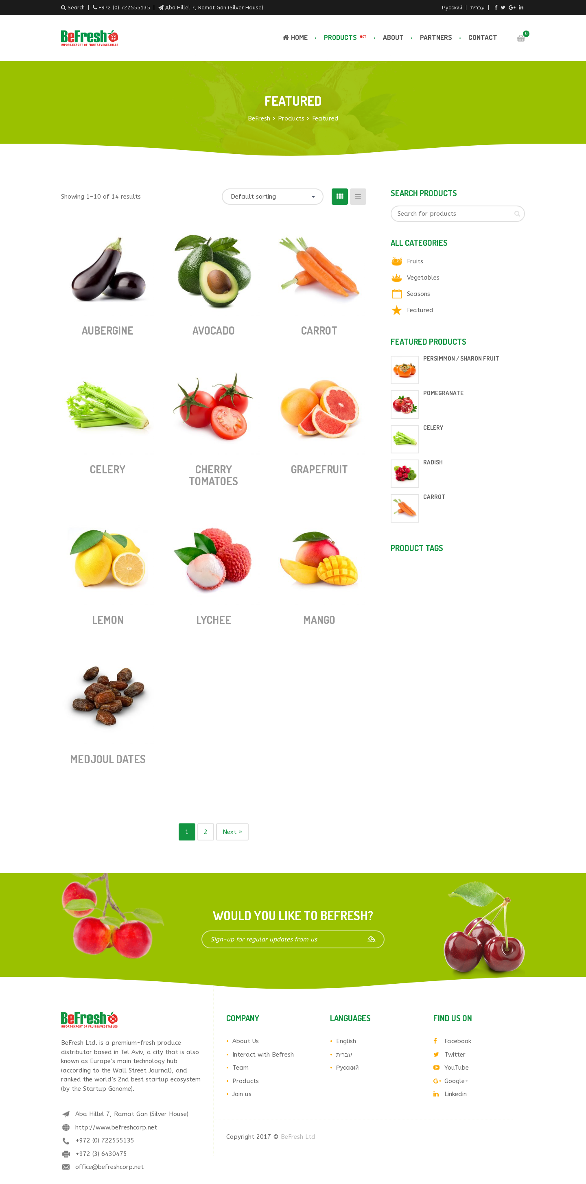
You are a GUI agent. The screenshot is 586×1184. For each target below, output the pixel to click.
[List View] (358, 196)
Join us (241, 1094)
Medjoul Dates (108, 759)
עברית (477, 7)
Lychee (213, 619)
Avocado (213, 330)
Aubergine (107, 330)
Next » (232, 832)
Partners (436, 37)
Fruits (415, 261)
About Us (245, 1041)
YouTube (451, 1067)
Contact (482, 37)
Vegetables (423, 277)
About (393, 37)
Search (73, 7)
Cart (521, 38)
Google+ (451, 1081)
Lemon (108, 619)
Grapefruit (319, 469)
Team (240, 1067)
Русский (452, 7)
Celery (107, 469)
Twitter (449, 1054)
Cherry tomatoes (213, 475)
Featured (420, 310)
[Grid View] (340, 196)
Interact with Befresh (263, 1054)
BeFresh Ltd (298, 1136)
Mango (319, 619)
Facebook (452, 1041)
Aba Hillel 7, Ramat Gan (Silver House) (210, 7)
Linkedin (450, 1094)
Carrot (319, 330)
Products (346, 37)
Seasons (418, 294)
